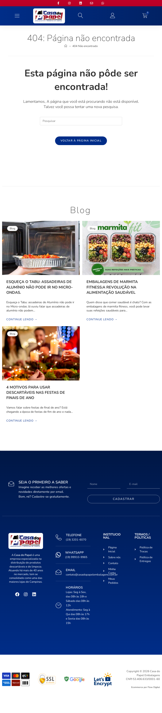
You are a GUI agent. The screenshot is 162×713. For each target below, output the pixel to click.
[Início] (65, 46)
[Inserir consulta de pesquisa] (81, 121)
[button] (17, 16)
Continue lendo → (21, 321)
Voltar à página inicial (81, 142)
